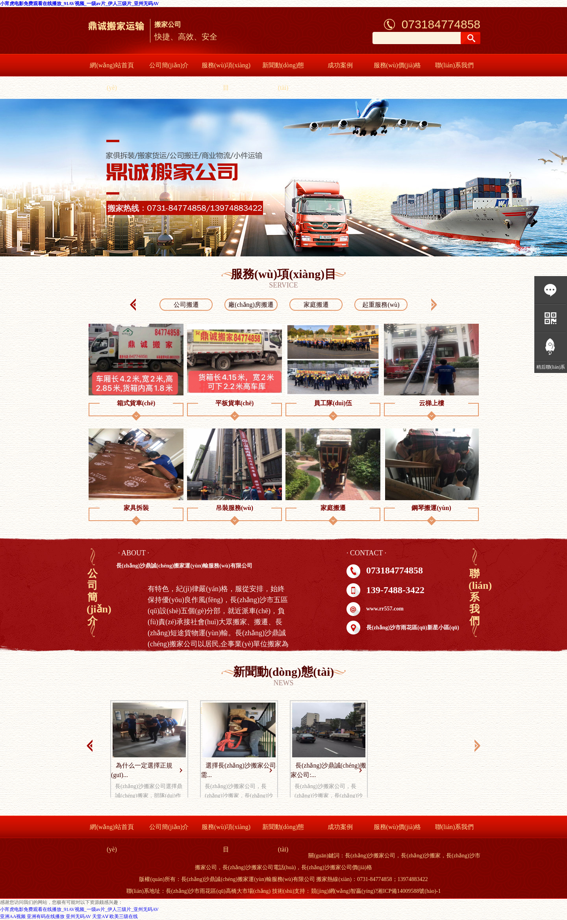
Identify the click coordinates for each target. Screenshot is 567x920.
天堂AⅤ (100, 916)
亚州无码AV (78, 916)
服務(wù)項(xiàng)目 (226, 76)
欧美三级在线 (123, 916)
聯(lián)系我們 (454, 65)
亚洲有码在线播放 (46, 916)
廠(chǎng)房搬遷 (251, 304)
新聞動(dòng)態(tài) (283, 76)
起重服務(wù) (380, 304)
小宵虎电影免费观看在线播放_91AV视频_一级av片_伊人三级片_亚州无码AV (79, 3)
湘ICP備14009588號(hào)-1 (409, 891)
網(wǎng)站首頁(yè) (111, 76)
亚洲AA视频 (13, 916)
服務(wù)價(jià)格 (397, 65)
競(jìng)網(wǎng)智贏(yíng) (343, 891)
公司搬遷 (186, 304)
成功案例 (340, 65)
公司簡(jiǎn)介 (169, 65)
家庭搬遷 (316, 304)
